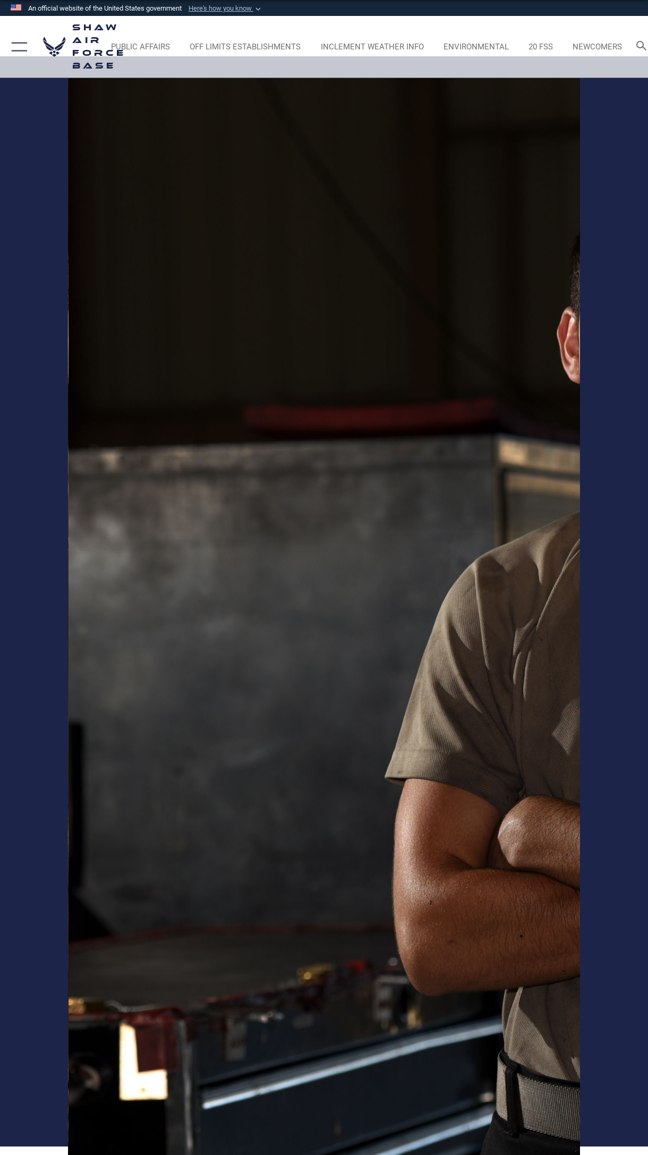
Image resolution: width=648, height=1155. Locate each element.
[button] (226, 8)
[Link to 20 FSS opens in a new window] (540, 46)
